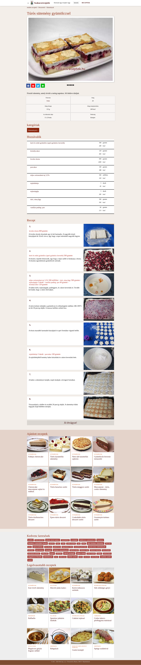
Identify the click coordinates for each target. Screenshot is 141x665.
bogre (57, 543)
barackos (51, 543)
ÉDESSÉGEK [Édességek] (31, 615)
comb (63, 543)
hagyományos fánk (67, 547)
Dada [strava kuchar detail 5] (48, 101)
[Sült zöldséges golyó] (103, 575)
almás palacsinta (39, 540)
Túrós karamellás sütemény (57, 458)
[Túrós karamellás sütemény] (59, 444)
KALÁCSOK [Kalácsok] (53, 585)
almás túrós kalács (52, 540)
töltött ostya (63, 557)
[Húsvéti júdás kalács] (59, 575)
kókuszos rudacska (95, 550)
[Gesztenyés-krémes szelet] (103, 505)
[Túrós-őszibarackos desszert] (37, 505)
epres (29, 547)
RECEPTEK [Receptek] (86, 3)
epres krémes (38, 547)
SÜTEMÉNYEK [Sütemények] (32, 454)
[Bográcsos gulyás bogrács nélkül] (37, 636)
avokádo (74, 540)
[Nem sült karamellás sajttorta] (81, 444)
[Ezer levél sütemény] (37, 575)
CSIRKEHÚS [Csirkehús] (97, 615)
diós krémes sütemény (95, 543)
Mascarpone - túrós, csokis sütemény (102, 488)
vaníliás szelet (106, 557)
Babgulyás (54, 648)
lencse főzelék (106, 550)
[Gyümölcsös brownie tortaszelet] (103, 444)
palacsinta (59, 553)
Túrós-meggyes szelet (80, 487)
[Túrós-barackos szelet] (59, 474)
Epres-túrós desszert (58, 517)
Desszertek (41, 7)
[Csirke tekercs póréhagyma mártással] (103, 605)
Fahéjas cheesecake (35, 457)
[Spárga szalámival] (103, 636)
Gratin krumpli (78, 650)
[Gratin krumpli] (81, 636)
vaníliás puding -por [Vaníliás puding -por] (37, 207)
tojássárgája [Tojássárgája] (34, 191)
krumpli (48, 550)
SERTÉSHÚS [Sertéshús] (53, 646)
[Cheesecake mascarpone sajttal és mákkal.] (37, 474)
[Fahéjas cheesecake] (37, 444)
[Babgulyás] (59, 636)
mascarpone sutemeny (34, 553)
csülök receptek (71, 543)
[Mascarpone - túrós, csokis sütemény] (103, 474)
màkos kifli (45, 553)
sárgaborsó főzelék (35, 557)
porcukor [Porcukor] (33, 167)
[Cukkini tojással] (81, 605)
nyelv (52, 553)
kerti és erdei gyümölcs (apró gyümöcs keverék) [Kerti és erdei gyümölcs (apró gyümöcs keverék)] (47, 143)
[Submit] (76, 2)
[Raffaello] (37, 605)
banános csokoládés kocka (37, 543)
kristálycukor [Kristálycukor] (35, 151)
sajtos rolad (81, 553)
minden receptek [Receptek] (32, 7)
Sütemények (50, 7)
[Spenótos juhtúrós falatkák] (59, 605)
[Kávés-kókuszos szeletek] (81, 575)
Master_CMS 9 (78, 661)
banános (100, 540)
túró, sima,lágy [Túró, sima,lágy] (35, 199)
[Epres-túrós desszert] (59, 505)
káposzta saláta (74, 550)
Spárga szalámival (101, 648)
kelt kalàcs (31, 550)
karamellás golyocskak (80, 547)
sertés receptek (91, 553)
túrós (80, 557)
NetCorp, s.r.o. (62, 661)
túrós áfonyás (94, 557)
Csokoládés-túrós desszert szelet (79, 518)
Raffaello (31, 618)
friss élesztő (48, 547)
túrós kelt (86, 557)
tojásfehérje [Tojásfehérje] (34, 183)
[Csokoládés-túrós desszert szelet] (81, 505)
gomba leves (57, 547)
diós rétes (108, 543)
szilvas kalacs (107, 553)
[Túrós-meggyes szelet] (81, 474)
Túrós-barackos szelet (58, 487)
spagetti (99, 553)
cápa (78, 543)
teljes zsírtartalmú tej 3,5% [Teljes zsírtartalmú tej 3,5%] (40, 175)
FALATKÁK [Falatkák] (53, 615)
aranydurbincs (65, 540)
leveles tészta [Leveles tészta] (35, 159)
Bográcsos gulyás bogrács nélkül (35, 649)
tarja (56, 557)
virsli (30, 560)
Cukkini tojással (78, 618)
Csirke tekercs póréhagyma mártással (102, 619)
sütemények (48, 557)
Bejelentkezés (86, 661)
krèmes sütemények (61, 550)
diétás (83, 543)
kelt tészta (39, 550)
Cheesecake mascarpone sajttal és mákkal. (36, 489)
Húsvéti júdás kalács (58, 588)
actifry (30, 540)
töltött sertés (72, 557)
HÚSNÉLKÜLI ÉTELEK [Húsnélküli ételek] (100, 585)
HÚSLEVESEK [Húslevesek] (32, 646)
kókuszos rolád (84, 550)
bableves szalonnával (87, 540)
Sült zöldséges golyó (102, 588)
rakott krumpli (69, 553)
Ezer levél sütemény (36, 588)
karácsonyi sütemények (97, 547)
